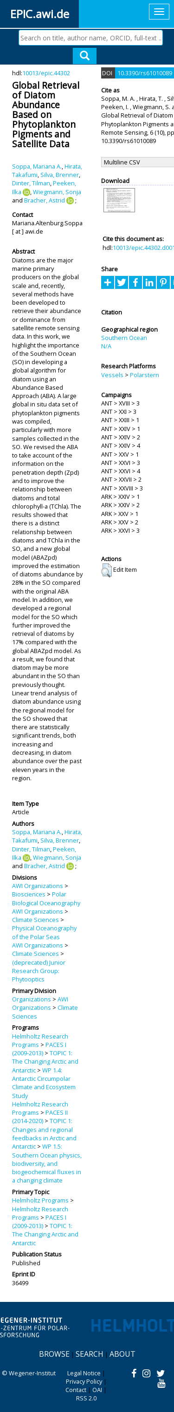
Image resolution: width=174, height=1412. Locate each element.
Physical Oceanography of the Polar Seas (44, 932)
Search (89, 1354)
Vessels (112, 375)
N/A (106, 346)
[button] (106, 570)
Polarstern (144, 375)
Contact (75, 1390)
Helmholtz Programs (40, 1200)
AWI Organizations (37, 886)
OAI (97, 1390)
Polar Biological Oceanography (46, 898)
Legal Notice (84, 1373)
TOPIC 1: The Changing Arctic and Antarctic (45, 1061)
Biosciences (28, 894)
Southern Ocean (124, 337)
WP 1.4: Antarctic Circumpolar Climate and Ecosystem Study (44, 1083)
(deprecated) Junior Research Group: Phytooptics (38, 971)
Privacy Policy (84, 1381)
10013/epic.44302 (46, 73)
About (122, 1354)
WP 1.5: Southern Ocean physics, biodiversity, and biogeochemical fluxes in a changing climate (47, 1163)
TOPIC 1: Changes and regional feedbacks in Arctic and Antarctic (44, 1134)
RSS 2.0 (86, 1398)
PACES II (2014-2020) (40, 1116)
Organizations (31, 999)
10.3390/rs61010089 (144, 73)
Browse (54, 1354)
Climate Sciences (35, 919)
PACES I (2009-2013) (39, 1048)
